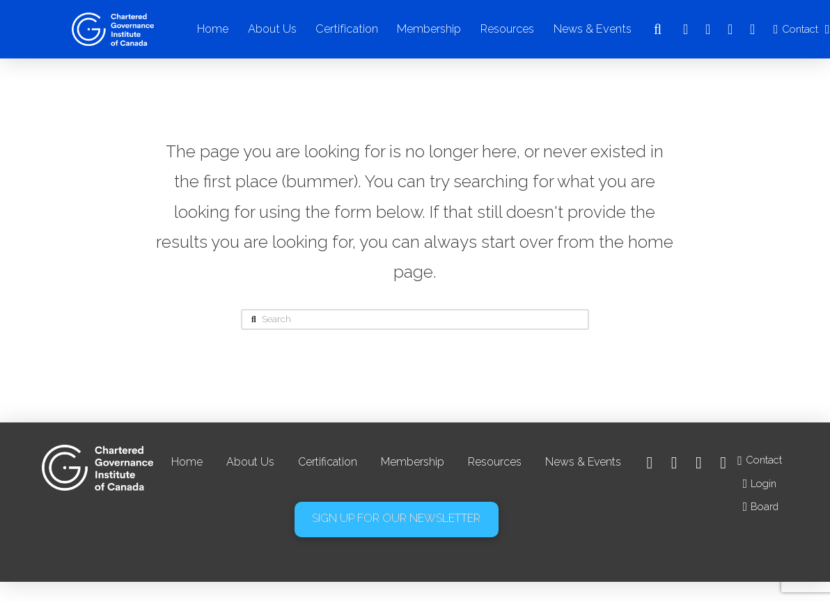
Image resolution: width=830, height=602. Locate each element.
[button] (658, 29)
